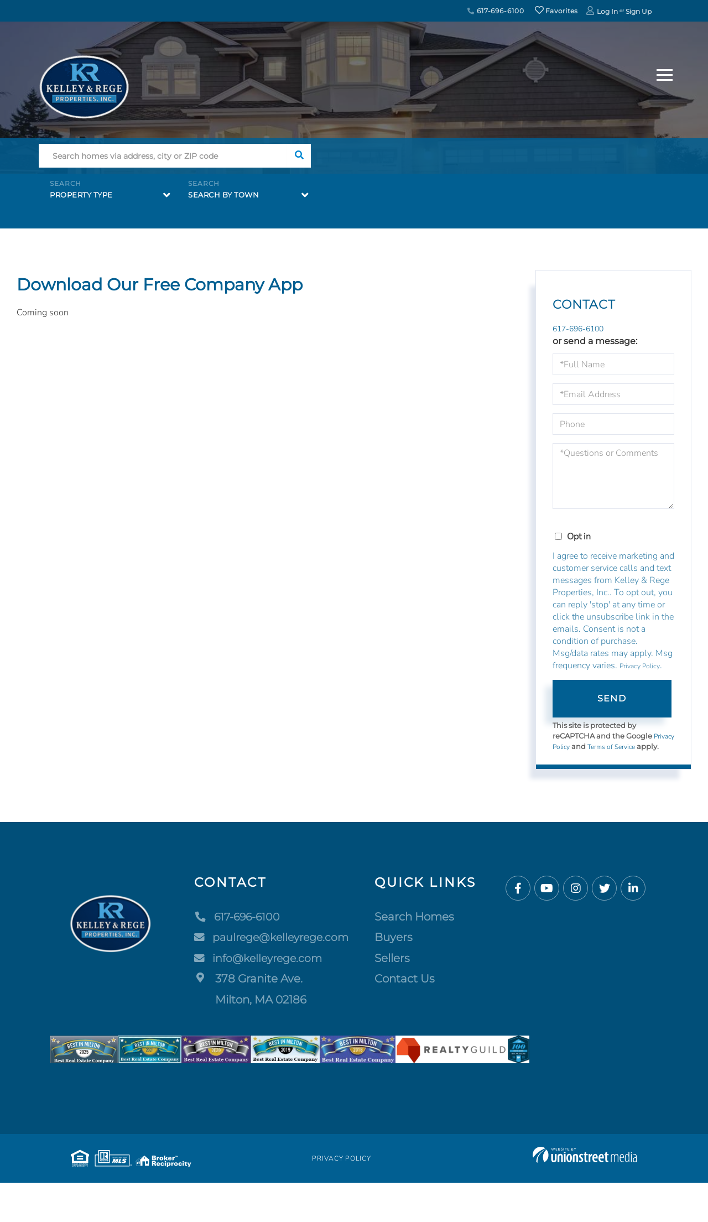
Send (611, 699)
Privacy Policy (640, 667)
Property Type (81, 194)
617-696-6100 (495, 11)
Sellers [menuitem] (395, 969)
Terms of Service (641, 748)
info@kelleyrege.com (258, 969)
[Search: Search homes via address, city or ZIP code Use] (163, 156)
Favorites (556, 11)
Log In (607, 11)
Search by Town (223, 194)
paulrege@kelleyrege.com (273, 949)
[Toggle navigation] (665, 73)
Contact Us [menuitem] (408, 990)
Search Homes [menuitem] (417, 928)
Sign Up (639, 11)
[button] (299, 156)
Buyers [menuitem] (397, 949)
